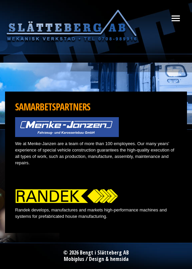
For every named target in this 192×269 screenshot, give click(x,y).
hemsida (119, 259)
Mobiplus (74, 259)
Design (96, 259)
